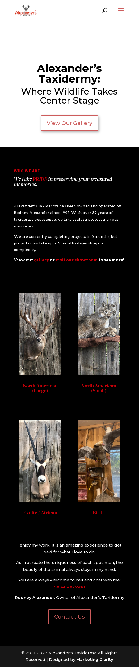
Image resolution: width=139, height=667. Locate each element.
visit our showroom (77, 260)
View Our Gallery (69, 123)
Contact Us (69, 617)
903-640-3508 (69, 586)
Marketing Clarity (94, 659)
